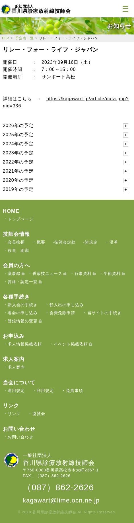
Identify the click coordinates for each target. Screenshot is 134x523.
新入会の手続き (23, 305)
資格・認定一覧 (23, 281)
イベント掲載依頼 (71, 344)
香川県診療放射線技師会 (41, 9)
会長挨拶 (16, 242)
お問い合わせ (20, 437)
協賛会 (38, 413)
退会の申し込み (23, 312)
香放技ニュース (47, 273)
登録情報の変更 (23, 321)
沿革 (114, 242)
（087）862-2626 (58, 487)
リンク (14, 413)
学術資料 (112, 273)
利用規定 (45, 390)
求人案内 (16, 367)
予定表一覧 (24, 38)
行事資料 (83, 273)
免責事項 (74, 390)
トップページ (20, 219)
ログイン (111, 8)
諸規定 (91, 242)
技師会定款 (65, 242)
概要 (41, 242)
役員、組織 (18, 250)
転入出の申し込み (67, 305)
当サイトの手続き (104, 312)
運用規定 (16, 390)
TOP (5, 38)
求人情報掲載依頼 (25, 344)
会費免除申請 (62, 312)
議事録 (14, 273)
